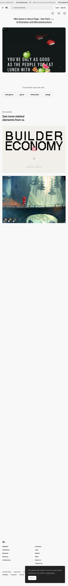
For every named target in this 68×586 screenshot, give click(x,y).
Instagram (14, 574)
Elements (5, 553)
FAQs (36, 556)
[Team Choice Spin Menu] (34, 447)
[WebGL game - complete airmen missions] (34, 248)
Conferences (6, 560)
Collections (5, 550)
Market (37, 553)
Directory (5, 556)
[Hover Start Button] (34, 496)
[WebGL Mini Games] (34, 297)
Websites (5, 546)
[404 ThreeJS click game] (34, 398)
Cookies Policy (6, 572)
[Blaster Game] (34, 149)
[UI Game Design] (34, 199)
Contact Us (38, 563)
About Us (38, 560)
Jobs (36, 550)
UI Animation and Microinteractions (34, 22)
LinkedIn (21, 574)
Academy (38, 546)
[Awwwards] (6, 7)
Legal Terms (17, 572)
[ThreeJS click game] (34, 347)
